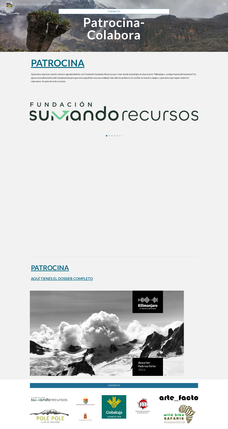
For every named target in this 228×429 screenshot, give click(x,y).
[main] (114, 28)
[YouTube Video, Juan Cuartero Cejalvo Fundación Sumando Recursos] (114, 196)
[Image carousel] (114, 114)
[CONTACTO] (114, 11)
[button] (224, 4)
